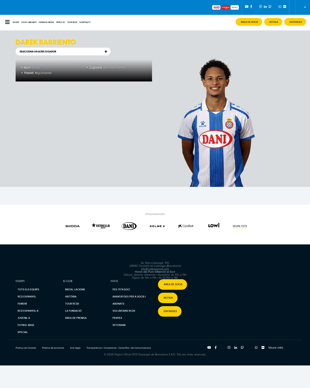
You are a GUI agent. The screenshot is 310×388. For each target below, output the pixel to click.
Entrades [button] (170, 311)
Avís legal (75, 347)
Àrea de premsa (76, 318)
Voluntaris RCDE (123, 310)
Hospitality (84, 22)
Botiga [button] (168, 298)
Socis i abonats (28, 22)
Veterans (119, 325)
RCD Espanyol (27, 296)
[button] (249, 22)
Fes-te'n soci (121, 289)
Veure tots (240, 226)
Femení (22, 303)
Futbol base (26, 325)
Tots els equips (28, 289)
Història (71, 296)
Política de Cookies (26, 347)
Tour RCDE (72, 22)
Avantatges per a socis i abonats (129, 300)
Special (23, 332)
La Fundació (73, 310)
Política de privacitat (53, 347)
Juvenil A (24, 318)
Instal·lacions (75, 289)
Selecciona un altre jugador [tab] (38, 51)
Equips (16, 22)
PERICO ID (60, 22)
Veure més (275, 347)
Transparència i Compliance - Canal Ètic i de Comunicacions (118, 347)
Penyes (117, 318)
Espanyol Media (46, 22)
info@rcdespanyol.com (155, 268)
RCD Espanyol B (28, 310)
